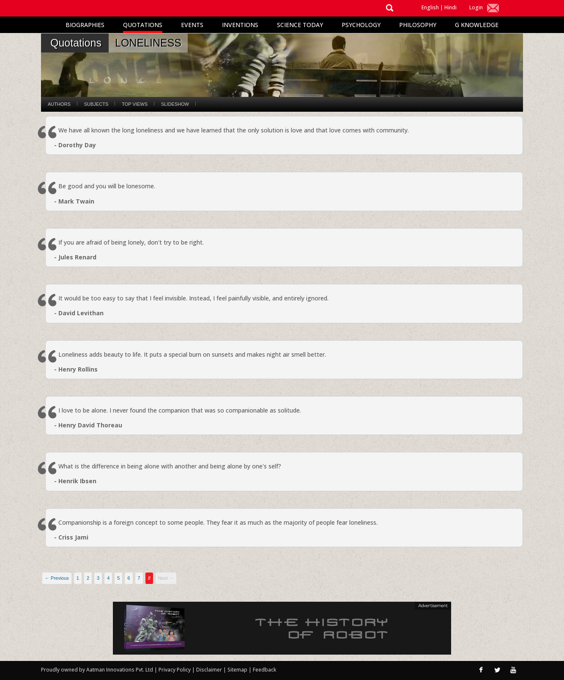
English (430, 7)
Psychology (361, 25)
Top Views (135, 104)
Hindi (450, 7)
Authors (59, 104)
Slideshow (175, 104)
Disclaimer (209, 669)
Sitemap (238, 669)
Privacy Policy (175, 669)
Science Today (300, 25)
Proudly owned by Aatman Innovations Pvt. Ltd (97, 669)
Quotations (142, 25)
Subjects (96, 104)
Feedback (264, 669)
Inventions (240, 25)
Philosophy (417, 25)
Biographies (85, 25)
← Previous (57, 578)
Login (476, 7)
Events (192, 25)
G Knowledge (476, 25)
